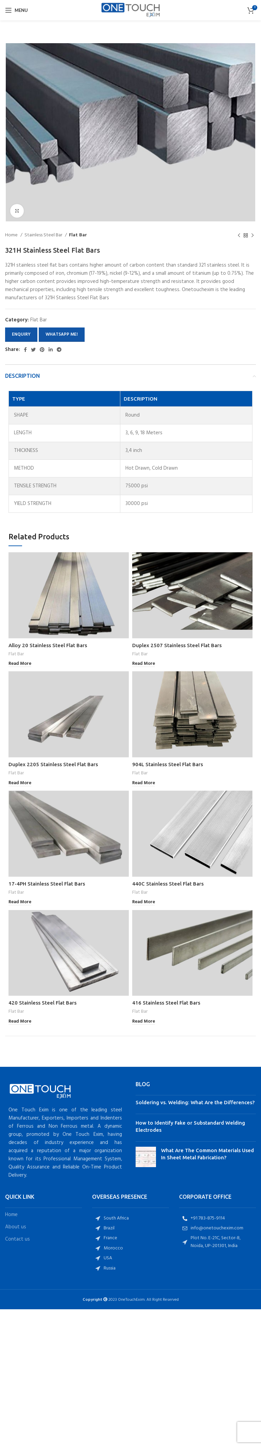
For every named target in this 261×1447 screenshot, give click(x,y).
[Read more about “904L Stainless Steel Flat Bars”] (143, 783)
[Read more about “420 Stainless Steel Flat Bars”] (19, 1022)
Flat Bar (78, 235)
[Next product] (252, 235)
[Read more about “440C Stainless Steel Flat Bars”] (143, 902)
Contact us (17, 1239)
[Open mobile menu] (16, 10)
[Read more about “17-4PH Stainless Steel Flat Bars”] (19, 902)
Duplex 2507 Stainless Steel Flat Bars (177, 645)
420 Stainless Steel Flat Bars (42, 1003)
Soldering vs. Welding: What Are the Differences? (195, 1102)
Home (12, 235)
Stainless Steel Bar (43, 235)
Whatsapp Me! (62, 334)
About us (15, 1227)
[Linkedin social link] (51, 349)
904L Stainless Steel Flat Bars (167, 764)
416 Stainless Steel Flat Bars (166, 1003)
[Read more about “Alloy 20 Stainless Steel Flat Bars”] (19, 664)
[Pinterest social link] (42, 349)
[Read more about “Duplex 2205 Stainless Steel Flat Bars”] (19, 783)
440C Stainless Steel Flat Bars (168, 884)
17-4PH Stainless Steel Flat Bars (46, 884)
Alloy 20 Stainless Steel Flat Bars (47, 645)
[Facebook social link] (25, 349)
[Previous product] (239, 235)
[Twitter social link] (33, 349)
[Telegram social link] (59, 349)
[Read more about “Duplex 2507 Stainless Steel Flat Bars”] (143, 664)
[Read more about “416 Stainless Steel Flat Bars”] (143, 1022)
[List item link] (130, 1218)
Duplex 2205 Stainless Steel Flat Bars (53, 764)
